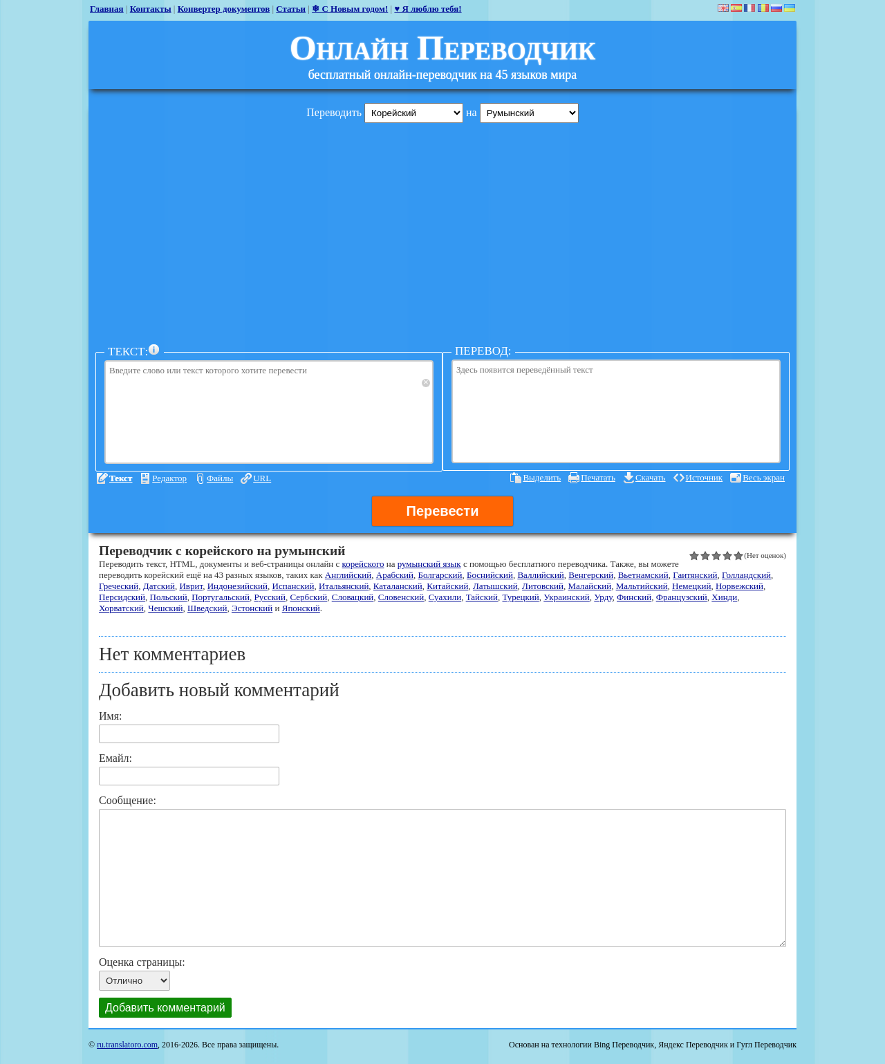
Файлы (220, 478)
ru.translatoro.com (127, 1044)
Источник (704, 477)
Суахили (445, 597)
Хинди (724, 597)
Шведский (207, 608)
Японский (301, 608)
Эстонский (252, 608)
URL (262, 478)
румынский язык (429, 564)
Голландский (746, 575)
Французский (681, 597)
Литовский (542, 586)
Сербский (309, 597)
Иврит (191, 586)
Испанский (293, 586)
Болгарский (440, 575)
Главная (107, 8)
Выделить (542, 477)
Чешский (165, 608)
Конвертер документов (224, 8)
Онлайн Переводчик (443, 47)
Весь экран (764, 477)
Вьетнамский (643, 575)
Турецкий (520, 597)
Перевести (443, 511)
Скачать (650, 477)
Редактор (169, 478)
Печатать (598, 477)
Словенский (401, 597)
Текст (120, 478)
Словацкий (353, 597)
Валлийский (540, 575)
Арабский (394, 575)
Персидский (122, 597)
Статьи (291, 8)
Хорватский (121, 608)
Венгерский (590, 575)
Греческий (118, 586)
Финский (634, 597)
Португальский (221, 597)
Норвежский (739, 586)
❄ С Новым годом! (350, 8)
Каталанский (397, 586)
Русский (270, 597)
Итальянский (344, 586)
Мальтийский (642, 586)
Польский (168, 597)
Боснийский (490, 575)
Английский (348, 575)
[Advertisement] (442, 230)
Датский (159, 586)
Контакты (150, 8)
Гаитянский (695, 575)
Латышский (495, 586)
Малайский (589, 586)
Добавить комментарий (165, 1008)
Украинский (566, 597)
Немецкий (691, 586)
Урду (603, 597)
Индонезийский (237, 586)
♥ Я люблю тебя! (427, 8)
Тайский (482, 597)
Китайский (447, 586)
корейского (363, 564)
